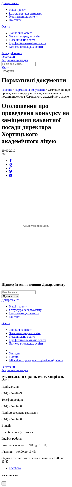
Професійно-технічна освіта (27, 43)
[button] (6, 67)
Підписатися (10, 296)
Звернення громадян (15, 60)
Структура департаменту (25, 13)
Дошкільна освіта (20, 33)
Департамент (10, 3)
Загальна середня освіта (25, 36)
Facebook (15, 468)
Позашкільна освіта (22, 39)
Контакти (15, 20)
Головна (7, 89)
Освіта (6, 26)
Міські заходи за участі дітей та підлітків (36, 360)
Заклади (7, 53)
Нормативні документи (24, 16)
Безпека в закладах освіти (26, 46)
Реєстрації (8, 56)
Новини (17, 53)
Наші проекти (18, 9)
